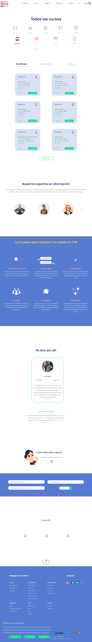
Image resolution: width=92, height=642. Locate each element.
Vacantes (30, 613)
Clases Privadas (32, 590)
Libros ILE (49, 590)
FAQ (29, 608)
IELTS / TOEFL (12, 588)
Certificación (50, 588)
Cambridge (11, 590)
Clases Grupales (32, 585)
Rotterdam (49, 608)
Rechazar (30, 637)
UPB (29, 603)
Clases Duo (30, 588)
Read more (47, 399)
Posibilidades (32, 582)
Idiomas (25, 3)
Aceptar (15, 637)
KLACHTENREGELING (60, 636)
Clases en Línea (31, 593)
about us (71, 3)
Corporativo (59, 3)
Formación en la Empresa (15, 608)
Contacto (49, 603)
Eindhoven (49, 606)
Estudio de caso (13, 611)
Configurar (44, 637)
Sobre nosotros (51, 582)
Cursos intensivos (32, 598)
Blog (29, 611)
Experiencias (31, 606)
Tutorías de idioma (32, 596)
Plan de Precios (50, 593)
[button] (80, 3)
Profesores (49, 585)
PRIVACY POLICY (53, 636)
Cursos (36, 3)
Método (47, 3)
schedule (20, 93)
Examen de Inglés (13, 585)
